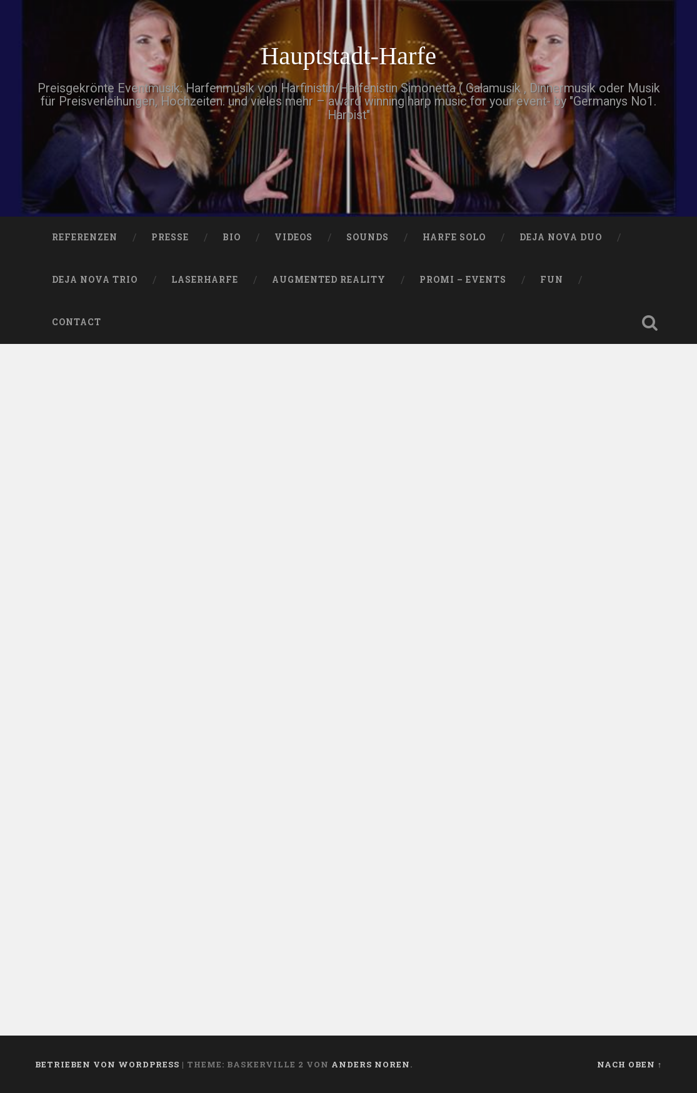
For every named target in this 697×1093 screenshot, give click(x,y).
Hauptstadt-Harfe (348, 56)
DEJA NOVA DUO (560, 237)
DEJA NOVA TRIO (95, 279)
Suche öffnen (649, 322)
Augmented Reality (329, 279)
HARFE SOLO (454, 237)
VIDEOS (293, 237)
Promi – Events (462, 279)
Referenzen (85, 237)
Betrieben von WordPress (107, 1064)
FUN (551, 279)
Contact (76, 322)
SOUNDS (367, 237)
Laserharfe (204, 279)
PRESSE (170, 237)
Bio (232, 237)
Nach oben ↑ (629, 1064)
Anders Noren (370, 1064)
